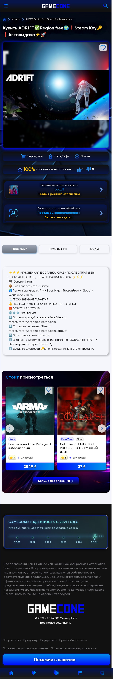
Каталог (16, 19)
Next (102, 470)
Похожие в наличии (54, 659)
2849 (30, 466)
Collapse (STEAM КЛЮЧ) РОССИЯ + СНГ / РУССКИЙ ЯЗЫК (79, 448)
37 (81, 466)
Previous (10, 470)
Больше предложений (56, 564)
